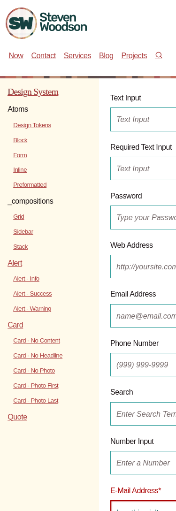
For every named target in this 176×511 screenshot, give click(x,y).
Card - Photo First (35, 385)
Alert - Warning (32, 308)
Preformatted (29, 184)
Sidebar (23, 231)
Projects (134, 55)
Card (15, 324)
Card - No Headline (37, 355)
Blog (106, 55)
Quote (17, 416)
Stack (20, 246)
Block (20, 140)
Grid (18, 216)
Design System (33, 92)
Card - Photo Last (35, 400)
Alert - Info (26, 278)
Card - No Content (36, 340)
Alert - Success (32, 293)
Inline (20, 169)
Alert (15, 263)
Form (20, 155)
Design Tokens (32, 125)
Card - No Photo (34, 370)
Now (16, 55)
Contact (43, 55)
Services (77, 55)
